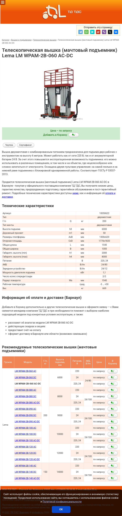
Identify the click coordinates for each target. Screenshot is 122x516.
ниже (75, 193)
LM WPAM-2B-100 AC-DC (27, 440)
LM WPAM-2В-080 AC (25, 390)
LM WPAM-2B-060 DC (25, 377)
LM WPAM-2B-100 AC (25, 428)
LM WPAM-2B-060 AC (25, 371)
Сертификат (25, 145)
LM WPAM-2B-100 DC (25, 434)
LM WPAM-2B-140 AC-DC (27, 478)
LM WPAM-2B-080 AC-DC (27, 402)
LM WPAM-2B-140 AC (25, 466)
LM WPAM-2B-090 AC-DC (27, 421)
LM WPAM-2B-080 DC (25, 396)
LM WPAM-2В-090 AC (25, 409)
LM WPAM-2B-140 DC (25, 472)
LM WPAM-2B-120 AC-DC (27, 459)
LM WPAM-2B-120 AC (25, 447)
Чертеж (9, 145)
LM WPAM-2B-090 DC (25, 415)
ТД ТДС (61, 12)
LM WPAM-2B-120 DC (25, 453)
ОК (61, 509)
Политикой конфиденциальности (62, 501)
